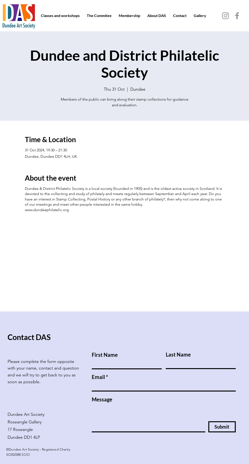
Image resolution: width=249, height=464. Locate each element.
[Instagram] (225, 15)
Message (102, 399)
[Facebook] (237, 15)
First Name (105, 355)
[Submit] (222, 426)
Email (98, 377)
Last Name (178, 354)
